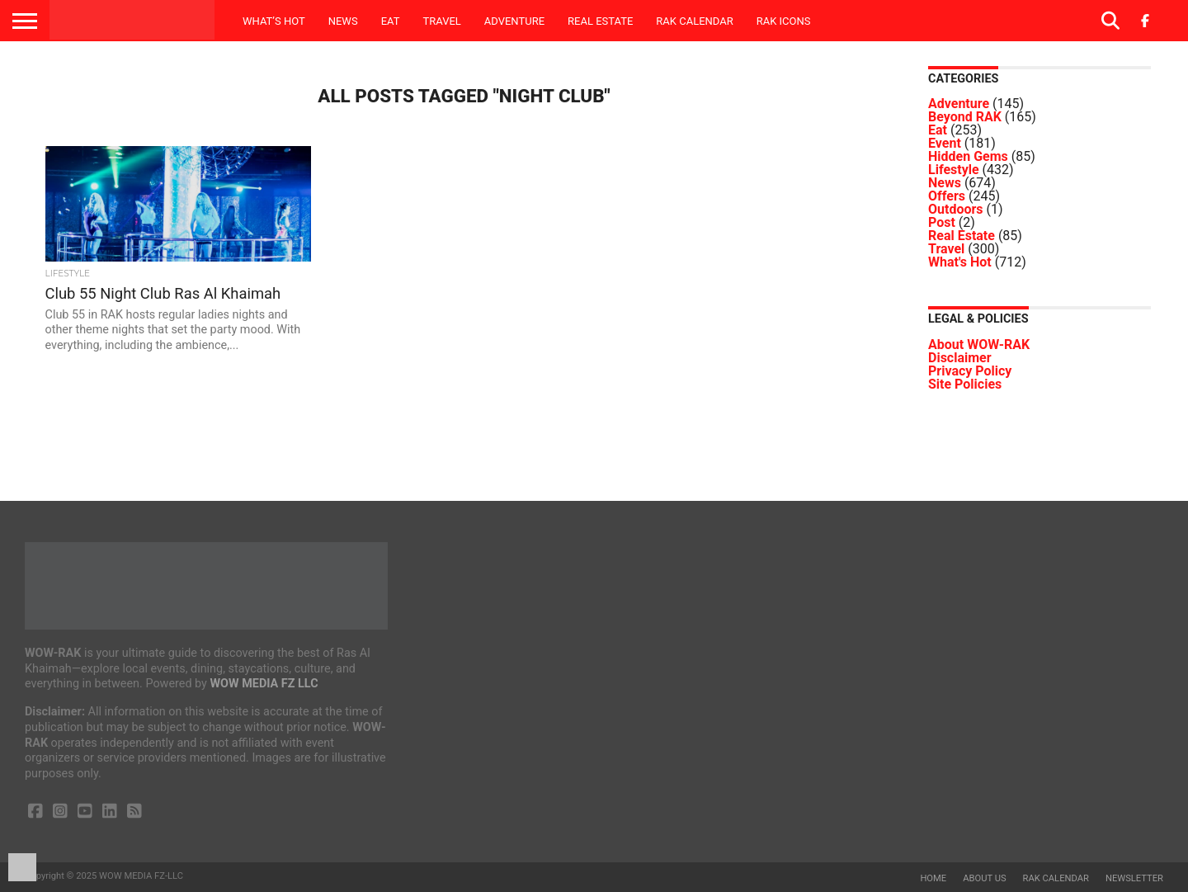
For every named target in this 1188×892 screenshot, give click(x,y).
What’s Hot (274, 21)
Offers (946, 196)
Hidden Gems (968, 156)
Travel (441, 21)
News (343, 21)
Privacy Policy (969, 371)
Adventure (514, 21)
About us (984, 878)
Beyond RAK (965, 117)
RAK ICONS (784, 21)
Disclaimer (960, 358)
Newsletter (1134, 878)
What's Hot (960, 262)
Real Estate (600, 21)
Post (941, 222)
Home (933, 878)
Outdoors (955, 209)
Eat (390, 21)
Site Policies (965, 384)
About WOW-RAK (979, 344)
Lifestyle (953, 169)
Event (944, 143)
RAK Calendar (694, 21)
